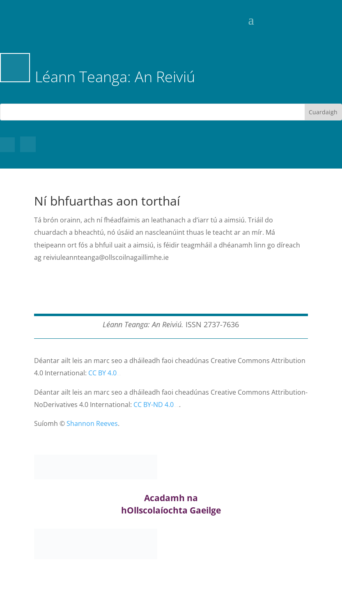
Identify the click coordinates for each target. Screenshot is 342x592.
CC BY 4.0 (102, 372)
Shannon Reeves (92, 423)
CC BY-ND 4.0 (153, 404)
